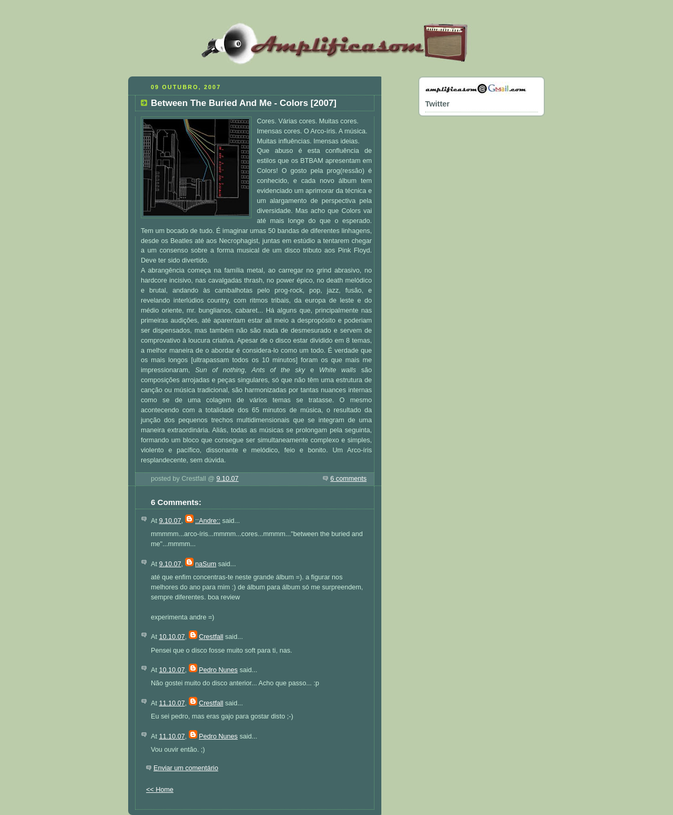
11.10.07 (172, 703)
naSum (205, 564)
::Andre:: (207, 521)
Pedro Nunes (218, 670)
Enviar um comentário (185, 768)
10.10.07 (172, 637)
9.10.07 (227, 478)
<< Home (160, 789)
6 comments (348, 478)
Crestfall (211, 637)
